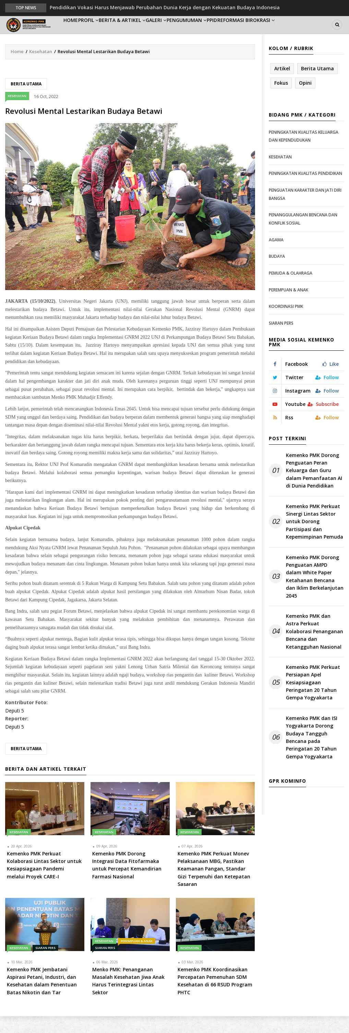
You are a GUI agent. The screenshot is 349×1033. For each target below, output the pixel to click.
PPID (253, 33)
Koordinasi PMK (286, 323)
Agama (276, 257)
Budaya (277, 273)
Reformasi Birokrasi (294, 33)
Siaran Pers (45, 964)
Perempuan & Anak (137, 958)
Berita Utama (26, 101)
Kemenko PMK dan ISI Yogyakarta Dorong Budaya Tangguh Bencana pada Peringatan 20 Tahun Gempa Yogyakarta (311, 754)
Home (75, 33)
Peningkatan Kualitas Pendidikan (305, 190)
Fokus (281, 99)
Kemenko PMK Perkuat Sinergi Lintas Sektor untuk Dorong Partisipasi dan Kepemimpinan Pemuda (314, 538)
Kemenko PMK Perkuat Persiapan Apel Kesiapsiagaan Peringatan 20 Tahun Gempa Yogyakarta (313, 699)
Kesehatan (40, 68)
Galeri (182, 33)
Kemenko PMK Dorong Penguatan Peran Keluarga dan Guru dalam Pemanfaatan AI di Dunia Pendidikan (314, 487)
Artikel (282, 85)
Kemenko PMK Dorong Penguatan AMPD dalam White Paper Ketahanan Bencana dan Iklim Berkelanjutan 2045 (315, 593)
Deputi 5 (14, 727)
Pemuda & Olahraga (290, 290)
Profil (101, 33)
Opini (305, 99)
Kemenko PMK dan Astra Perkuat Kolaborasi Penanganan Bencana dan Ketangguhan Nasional (314, 648)
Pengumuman (220, 33)
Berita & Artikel (142, 33)
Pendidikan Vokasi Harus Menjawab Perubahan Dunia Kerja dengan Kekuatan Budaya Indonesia (165, 7)
